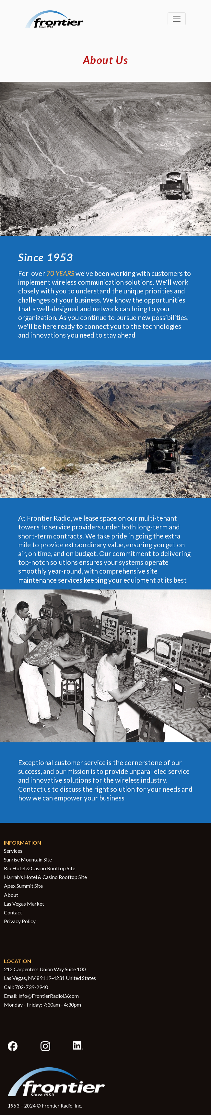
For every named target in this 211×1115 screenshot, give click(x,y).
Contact (13, 912)
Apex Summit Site (23, 886)
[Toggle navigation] (177, 18)
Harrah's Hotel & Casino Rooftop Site (45, 877)
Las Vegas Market (24, 903)
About (11, 895)
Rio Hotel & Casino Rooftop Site (39, 868)
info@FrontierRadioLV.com (48, 996)
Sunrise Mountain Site (28, 859)
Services (13, 851)
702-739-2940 (31, 987)
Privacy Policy (20, 921)
